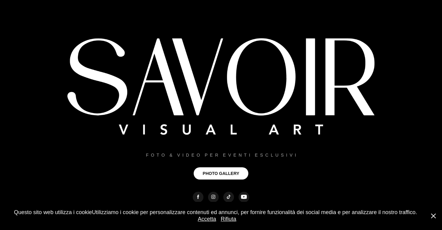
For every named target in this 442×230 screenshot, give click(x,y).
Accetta (207, 219)
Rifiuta (228, 219)
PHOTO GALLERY (221, 173)
